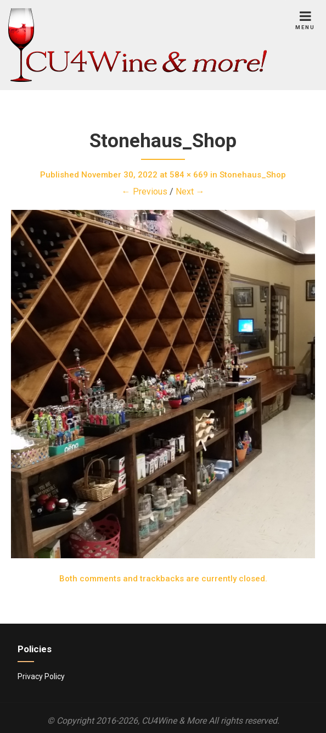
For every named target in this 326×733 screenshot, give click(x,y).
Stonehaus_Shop (253, 175)
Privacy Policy (41, 676)
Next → (190, 191)
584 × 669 (189, 175)
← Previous (144, 191)
